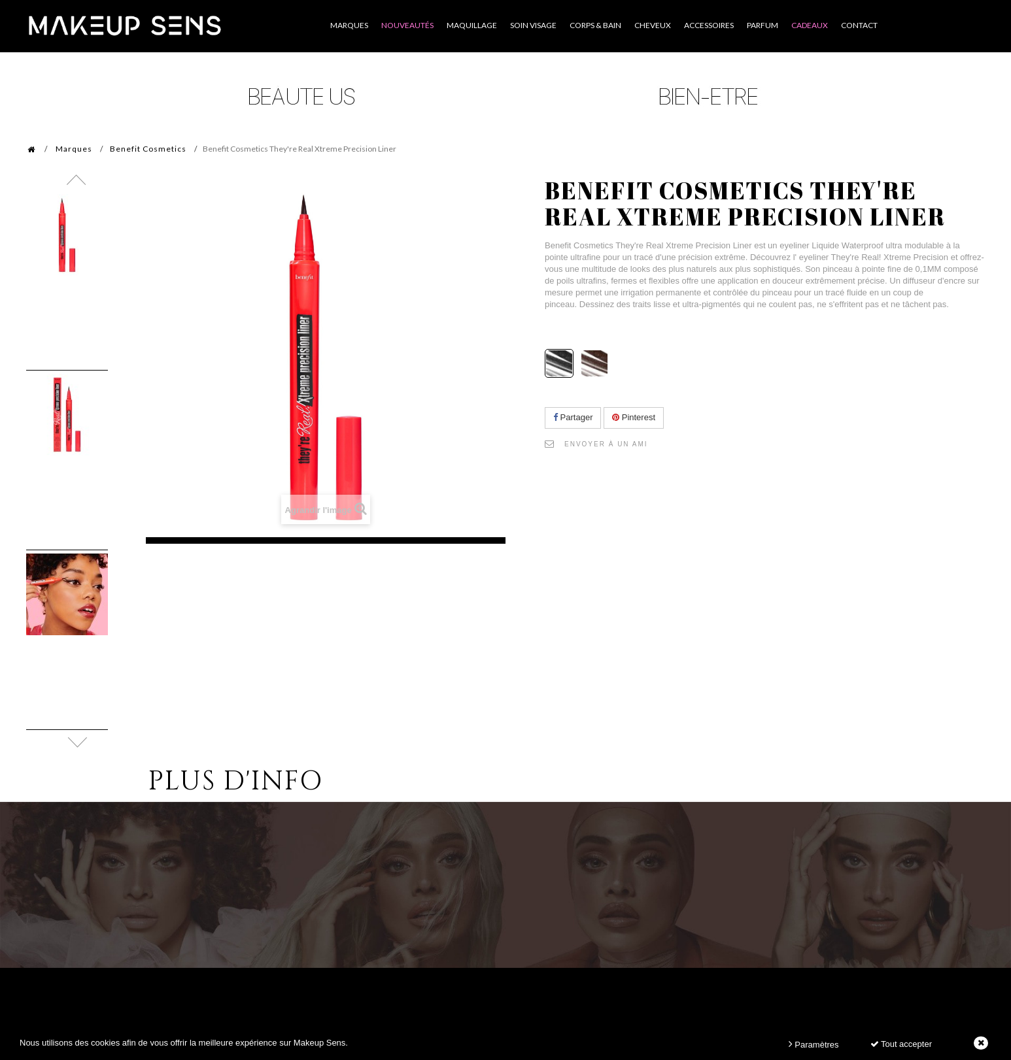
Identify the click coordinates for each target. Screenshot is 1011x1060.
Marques (74, 149)
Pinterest (633, 417)
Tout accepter (901, 1044)
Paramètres (814, 1044)
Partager (572, 417)
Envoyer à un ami (606, 444)
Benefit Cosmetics (148, 149)
